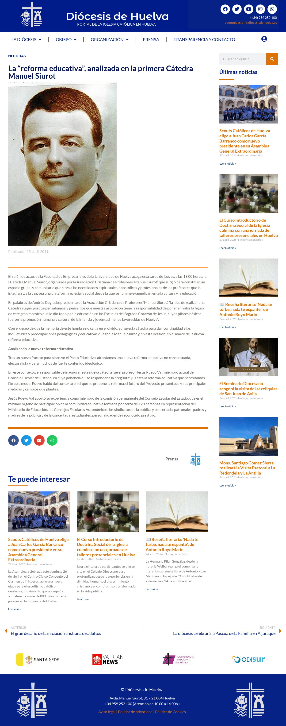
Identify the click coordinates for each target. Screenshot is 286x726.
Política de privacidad (135, 711)
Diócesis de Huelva (117, 16)
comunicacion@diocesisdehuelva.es (251, 22)
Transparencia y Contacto (204, 39)
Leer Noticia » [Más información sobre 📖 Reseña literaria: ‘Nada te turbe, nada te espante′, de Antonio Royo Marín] (227, 327)
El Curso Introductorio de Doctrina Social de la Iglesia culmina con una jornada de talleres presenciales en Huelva (106, 547)
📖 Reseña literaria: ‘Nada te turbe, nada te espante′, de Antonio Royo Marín (172, 544)
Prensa (151, 39)
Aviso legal (106, 711)
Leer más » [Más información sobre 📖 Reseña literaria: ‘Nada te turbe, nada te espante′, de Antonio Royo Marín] (152, 589)
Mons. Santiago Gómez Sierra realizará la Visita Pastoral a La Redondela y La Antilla (247, 467)
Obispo (66, 39)
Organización (110, 39)
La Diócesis (26, 39)
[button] (13, 440)
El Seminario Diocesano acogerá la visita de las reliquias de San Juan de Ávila (248, 388)
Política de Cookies (170, 711)
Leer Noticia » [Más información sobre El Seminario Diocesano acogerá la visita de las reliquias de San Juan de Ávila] (227, 406)
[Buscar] (272, 59)
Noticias (17, 56)
